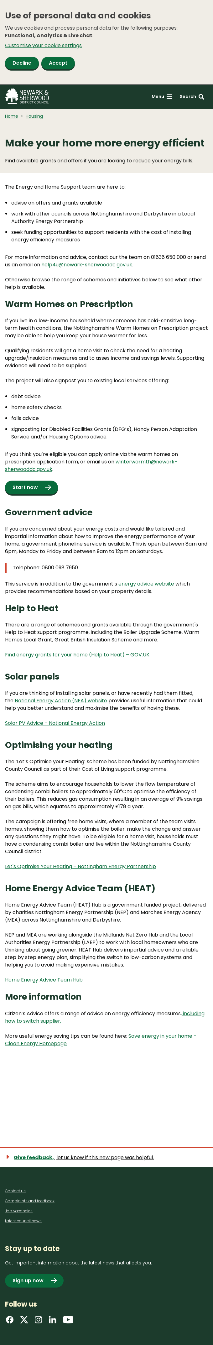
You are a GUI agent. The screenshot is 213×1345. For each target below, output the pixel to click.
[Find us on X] (24, 1321)
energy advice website (146, 583)
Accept (58, 63)
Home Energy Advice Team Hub (44, 979)
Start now (25, 487)
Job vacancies (19, 1211)
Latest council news (23, 1221)
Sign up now (28, 1280)
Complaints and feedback (30, 1201)
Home (11, 116)
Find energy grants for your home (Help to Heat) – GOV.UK (77, 654)
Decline (22, 63)
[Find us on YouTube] (68, 1321)
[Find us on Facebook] (9, 1321)
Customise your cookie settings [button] (43, 45)
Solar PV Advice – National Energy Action (55, 723)
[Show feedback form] (83, 1157)
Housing (34, 116)
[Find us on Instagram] (38, 1321)
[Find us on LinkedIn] (52, 1321)
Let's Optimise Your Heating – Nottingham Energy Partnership (80, 866)
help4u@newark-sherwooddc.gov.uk (86, 264)
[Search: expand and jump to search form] (192, 97)
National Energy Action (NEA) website (61, 700)
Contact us (15, 1191)
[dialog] (106, 42)
